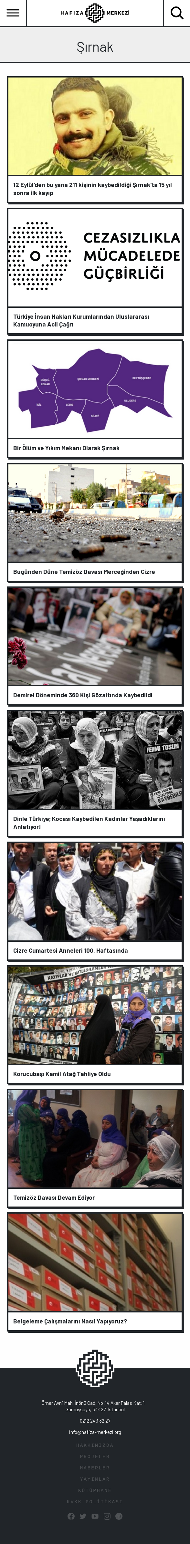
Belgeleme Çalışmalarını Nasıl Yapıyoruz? (70, 1321)
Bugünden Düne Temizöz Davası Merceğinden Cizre (84, 571)
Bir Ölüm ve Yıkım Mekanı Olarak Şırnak (66, 447)
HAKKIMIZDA (95, 1446)
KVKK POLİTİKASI (95, 1502)
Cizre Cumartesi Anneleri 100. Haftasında (70, 950)
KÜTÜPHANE (95, 1491)
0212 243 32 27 (95, 1421)
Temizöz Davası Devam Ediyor (54, 1197)
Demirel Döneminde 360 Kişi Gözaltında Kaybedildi (83, 695)
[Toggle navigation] (13, 13)
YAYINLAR (95, 1480)
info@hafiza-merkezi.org (95, 1432)
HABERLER (95, 1468)
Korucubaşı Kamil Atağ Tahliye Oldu (62, 1073)
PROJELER (95, 1457)
